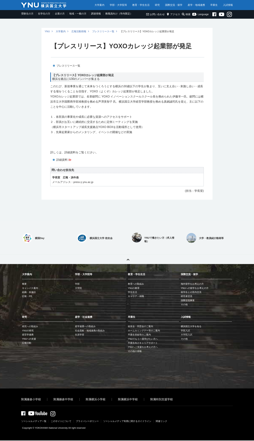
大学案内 (99, 5)
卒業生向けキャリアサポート (143, 343)
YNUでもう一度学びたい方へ (143, 339)
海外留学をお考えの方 (192, 284)
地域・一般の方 (77, 13)
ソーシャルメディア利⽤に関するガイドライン (127, 421)
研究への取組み (30, 326)
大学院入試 (186, 334)
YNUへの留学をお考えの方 (194, 288)
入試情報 (228, 5)
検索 (186, 14)
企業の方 (60, 13)
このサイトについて (61, 421)
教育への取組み (136, 284)
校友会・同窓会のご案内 (140, 326)
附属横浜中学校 (128, 399)
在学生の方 (44, 13)
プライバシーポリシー (87, 421)
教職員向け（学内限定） (118, 13)
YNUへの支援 (29, 339)
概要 (24, 284)
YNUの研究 (28, 330)
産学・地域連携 (196, 5)
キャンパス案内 (30, 288)
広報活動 (26, 343)
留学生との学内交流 (191, 292)
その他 (184, 304)
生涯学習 (79, 334)
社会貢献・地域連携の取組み (90, 330)
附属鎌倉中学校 (63, 399)
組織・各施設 (29, 292)
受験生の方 (27, 13)
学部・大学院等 (118, 5)
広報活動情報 (78, 31)
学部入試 (185, 330)
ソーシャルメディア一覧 (33, 421)
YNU (47, 31)
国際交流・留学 (173, 5)
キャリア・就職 (136, 296)
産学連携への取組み (85, 326)
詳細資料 (62, 159)
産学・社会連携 (83, 317)
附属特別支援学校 (161, 399)
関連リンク (161, 421)
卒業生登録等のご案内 (139, 334)
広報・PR (27, 296)
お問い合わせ (155, 14)
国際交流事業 (188, 300)
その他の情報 (135, 351)
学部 (77, 284)
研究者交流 (186, 296)
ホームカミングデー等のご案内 (144, 330)
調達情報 (96, 13)
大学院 (78, 288)
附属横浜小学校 (95, 399)
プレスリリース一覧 (103, 31)
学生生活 (132, 292)
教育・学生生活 (141, 5)
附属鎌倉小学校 (31, 399)
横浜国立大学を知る (191, 326)
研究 (157, 5)
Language (200, 14)
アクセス (173, 14)
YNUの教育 (134, 288)
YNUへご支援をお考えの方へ (143, 347)
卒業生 (214, 5)
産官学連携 (28, 334)
